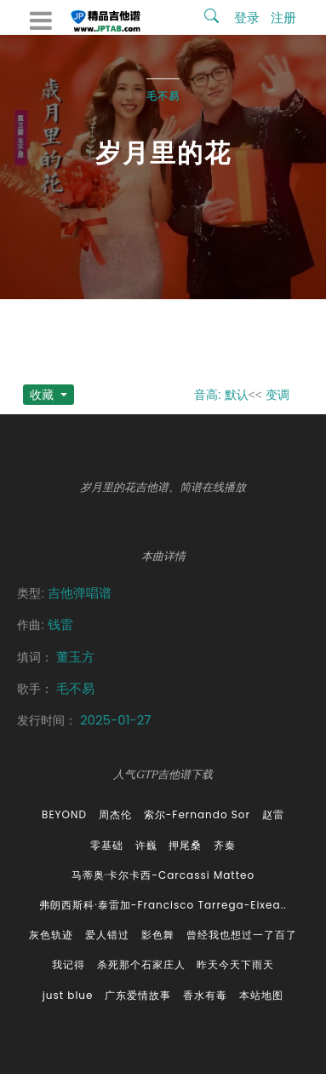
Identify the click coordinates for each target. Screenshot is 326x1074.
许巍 (146, 845)
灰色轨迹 (51, 934)
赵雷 (273, 814)
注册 (283, 17)
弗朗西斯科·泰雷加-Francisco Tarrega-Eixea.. (162, 905)
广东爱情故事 (138, 995)
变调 (277, 394)
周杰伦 (115, 814)
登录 (247, 17)
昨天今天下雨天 (235, 964)
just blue (68, 995)
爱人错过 (107, 934)
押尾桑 (185, 845)
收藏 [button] (43, 394)
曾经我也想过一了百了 (241, 934)
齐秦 (225, 845)
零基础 (106, 845)
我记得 (68, 964)
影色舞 (157, 934)
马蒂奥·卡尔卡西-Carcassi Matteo (163, 875)
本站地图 (261, 995)
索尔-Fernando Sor (197, 814)
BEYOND (64, 814)
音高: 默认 (221, 394)
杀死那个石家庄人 (141, 964)
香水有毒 (205, 995)
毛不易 (163, 96)
